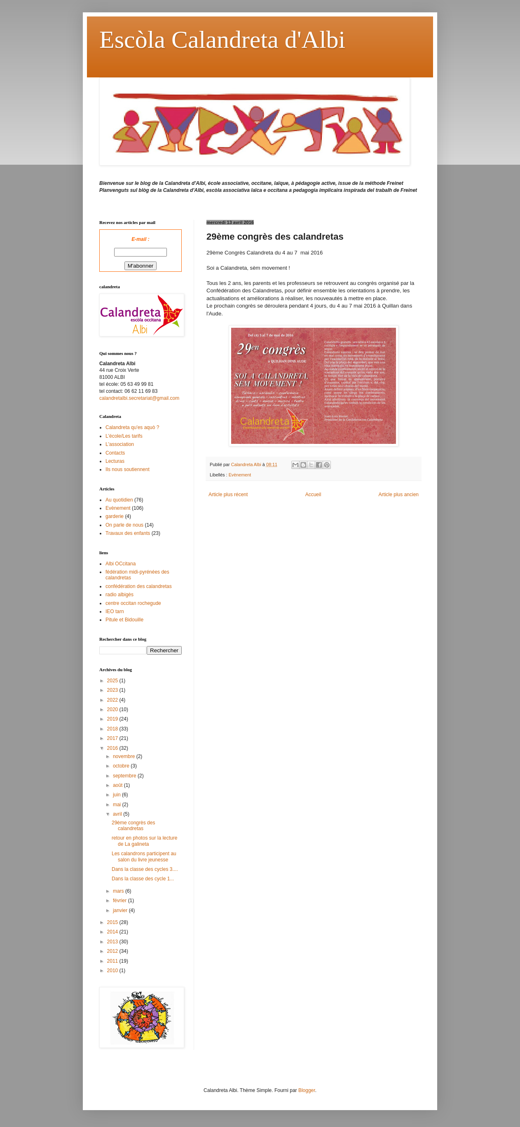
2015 (113, 922)
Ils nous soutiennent (127, 469)
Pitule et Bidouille (124, 620)
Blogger (306, 1090)
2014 (113, 932)
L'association (119, 444)
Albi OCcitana (120, 564)
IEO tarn (114, 611)
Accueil (313, 494)
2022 (113, 700)
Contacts (115, 453)
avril (118, 814)
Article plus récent (228, 494)
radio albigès (119, 594)
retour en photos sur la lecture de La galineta (144, 841)
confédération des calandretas (138, 586)
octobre (122, 766)
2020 (113, 709)
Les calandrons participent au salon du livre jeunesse (144, 856)
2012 (113, 951)
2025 (113, 681)
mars (119, 891)
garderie (114, 516)
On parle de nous (124, 525)
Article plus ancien (399, 494)
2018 (113, 729)
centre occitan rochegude (133, 603)
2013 (113, 942)
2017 (113, 738)
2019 (113, 719)
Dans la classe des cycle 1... (143, 879)
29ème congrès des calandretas (133, 825)
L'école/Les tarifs (124, 436)
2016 (113, 748)
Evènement (240, 474)
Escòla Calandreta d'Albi (222, 39)
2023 (113, 690)
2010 (113, 970)
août (118, 785)
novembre (124, 756)
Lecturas (114, 461)
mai (117, 804)
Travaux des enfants (127, 533)
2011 (113, 961)
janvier (121, 910)
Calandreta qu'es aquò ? (132, 427)
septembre (125, 776)
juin (117, 795)
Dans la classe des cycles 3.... (145, 869)
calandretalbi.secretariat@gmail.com (139, 398)
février (120, 900)
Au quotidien (119, 500)
